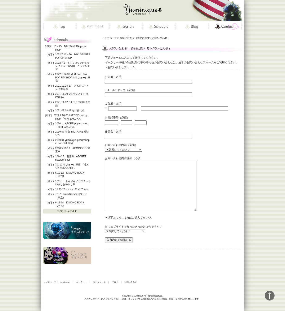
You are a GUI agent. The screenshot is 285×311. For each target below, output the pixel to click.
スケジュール (99, 282)
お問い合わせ (130, 282)
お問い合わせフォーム (172, 68)
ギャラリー (81, 282)
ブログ (115, 282)
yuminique (65, 282)
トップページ (49, 282)
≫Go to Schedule (67, 211)
